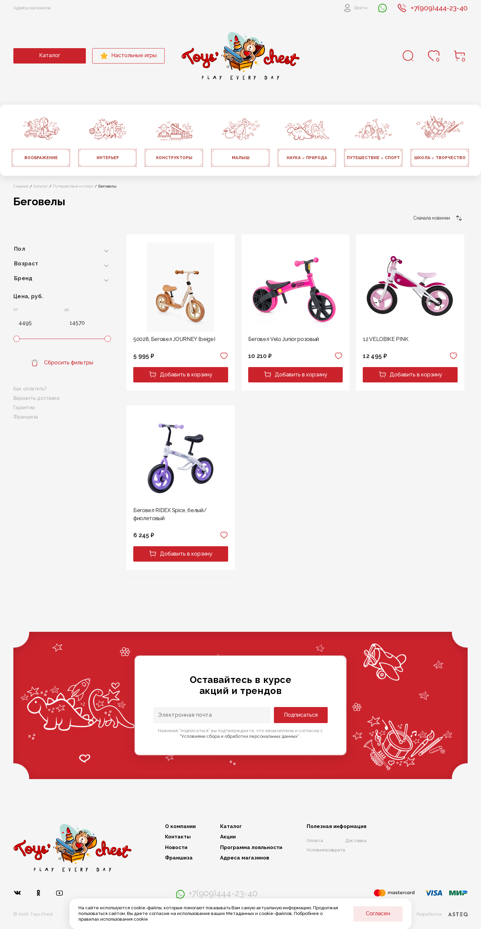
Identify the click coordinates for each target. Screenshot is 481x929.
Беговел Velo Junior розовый (283, 339)
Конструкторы (174, 157)
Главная (20, 186)
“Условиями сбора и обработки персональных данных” (240, 736)
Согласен (378, 913)
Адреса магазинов (32, 7)
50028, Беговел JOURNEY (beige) (174, 339)
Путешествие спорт (373, 157)
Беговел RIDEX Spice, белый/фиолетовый (169, 514)
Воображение (41, 157)
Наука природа (307, 157)
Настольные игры (128, 56)
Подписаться (301, 715)
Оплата (315, 840)
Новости (176, 847)
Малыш (241, 157)
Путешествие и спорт (73, 186)
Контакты (178, 837)
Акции (228, 837)
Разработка (442, 914)
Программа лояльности (251, 847)
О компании (180, 826)
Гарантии (24, 407)
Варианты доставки (36, 398)
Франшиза (25, 417)
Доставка (355, 840)
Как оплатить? (30, 388)
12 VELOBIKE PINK (385, 339)
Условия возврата (326, 849)
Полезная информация (336, 826)
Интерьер (108, 157)
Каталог (49, 55)
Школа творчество (440, 157)
